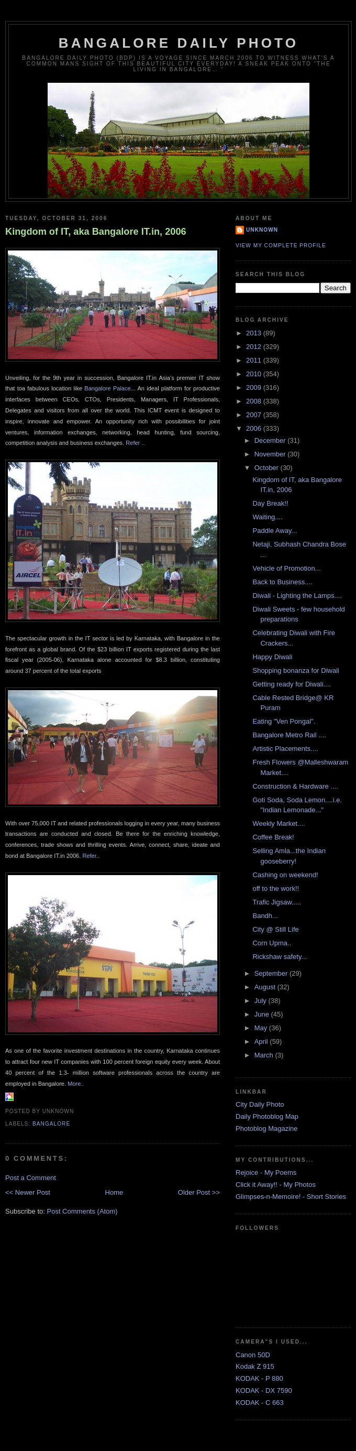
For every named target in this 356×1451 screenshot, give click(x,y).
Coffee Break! (273, 837)
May (261, 1028)
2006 (254, 428)
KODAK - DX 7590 (264, 1390)
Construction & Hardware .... (295, 786)
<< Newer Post (27, 1192)
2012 (254, 347)
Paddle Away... (274, 530)
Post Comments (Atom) (82, 1211)
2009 (254, 387)
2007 (254, 415)
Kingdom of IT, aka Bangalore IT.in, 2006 (95, 231)
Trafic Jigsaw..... (276, 902)
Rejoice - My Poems (266, 1172)
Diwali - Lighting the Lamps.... (297, 595)
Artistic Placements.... (285, 748)
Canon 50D (253, 1355)
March (264, 1055)
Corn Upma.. (271, 943)
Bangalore (51, 1124)
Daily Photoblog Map (267, 1116)
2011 (254, 360)
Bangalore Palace (107, 388)
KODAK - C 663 (260, 1402)
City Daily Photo (260, 1104)
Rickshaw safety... (279, 957)
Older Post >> (199, 1192)
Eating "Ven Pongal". (283, 721)
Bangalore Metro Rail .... (289, 735)
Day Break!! (270, 503)
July (261, 1001)
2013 (254, 333)
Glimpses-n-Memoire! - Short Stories (291, 1197)
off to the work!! (275, 888)
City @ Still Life (275, 929)
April (262, 1041)
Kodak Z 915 (255, 1366)
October (267, 468)
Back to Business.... (282, 582)
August (265, 987)
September (272, 973)
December (271, 440)
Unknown (262, 230)
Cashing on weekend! (285, 875)
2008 (254, 401)
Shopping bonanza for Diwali (295, 670)
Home (114, 1192)
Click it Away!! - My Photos (276, 1184)
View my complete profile (281, 245)
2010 (254, 374)
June (262, 1014)
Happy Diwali (272, 657)
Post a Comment (30, 1178)
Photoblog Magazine (267, 1128)
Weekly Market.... (278, 823)
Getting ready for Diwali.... (291, 684)
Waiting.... (267, 517)
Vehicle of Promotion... (286, 568)
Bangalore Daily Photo (178, 43)
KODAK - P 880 (259, 1378)
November (271, 454)
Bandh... (264, 916)
